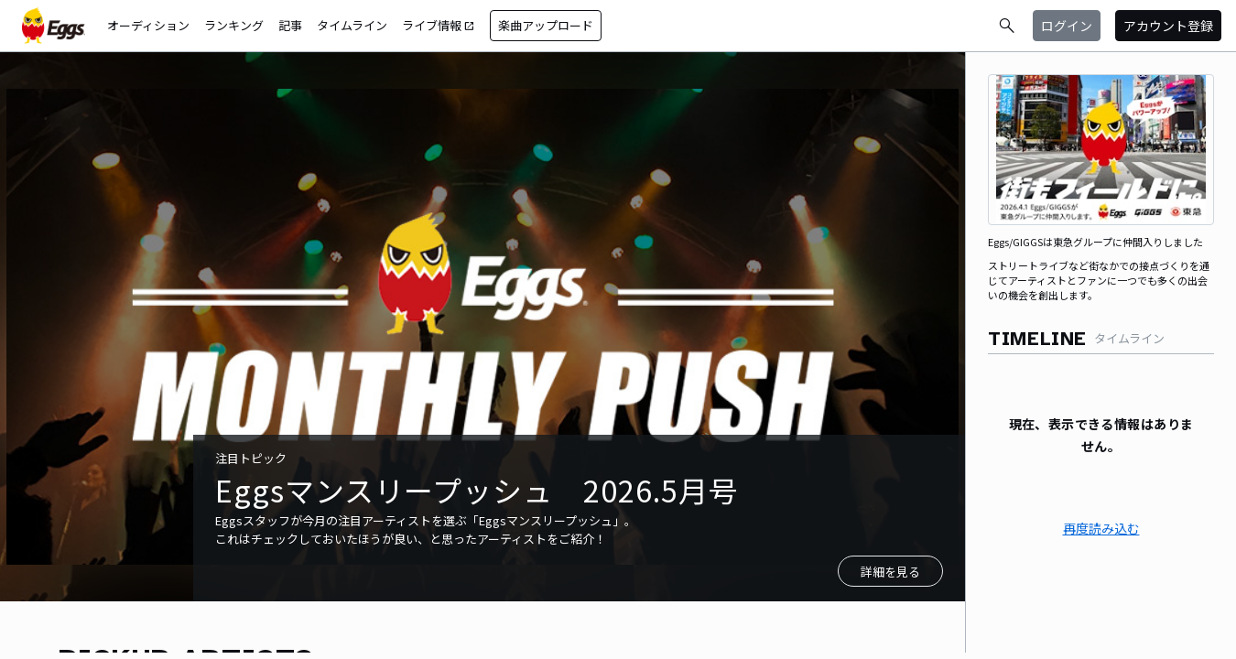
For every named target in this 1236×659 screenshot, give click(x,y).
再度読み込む (1101, 528)
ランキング (234, 25)
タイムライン (352, 25)
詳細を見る (890, 571)
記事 (290, 25)
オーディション (148, 25)
